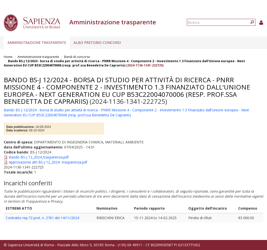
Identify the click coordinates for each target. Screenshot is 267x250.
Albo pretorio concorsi (97, 42)
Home (8, 57)
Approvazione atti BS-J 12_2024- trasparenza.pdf (48, 162)
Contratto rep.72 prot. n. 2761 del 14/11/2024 (42, 217)
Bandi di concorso (77, 57)
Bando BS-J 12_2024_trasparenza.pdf (39, 157)
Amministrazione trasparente (37, 42)
